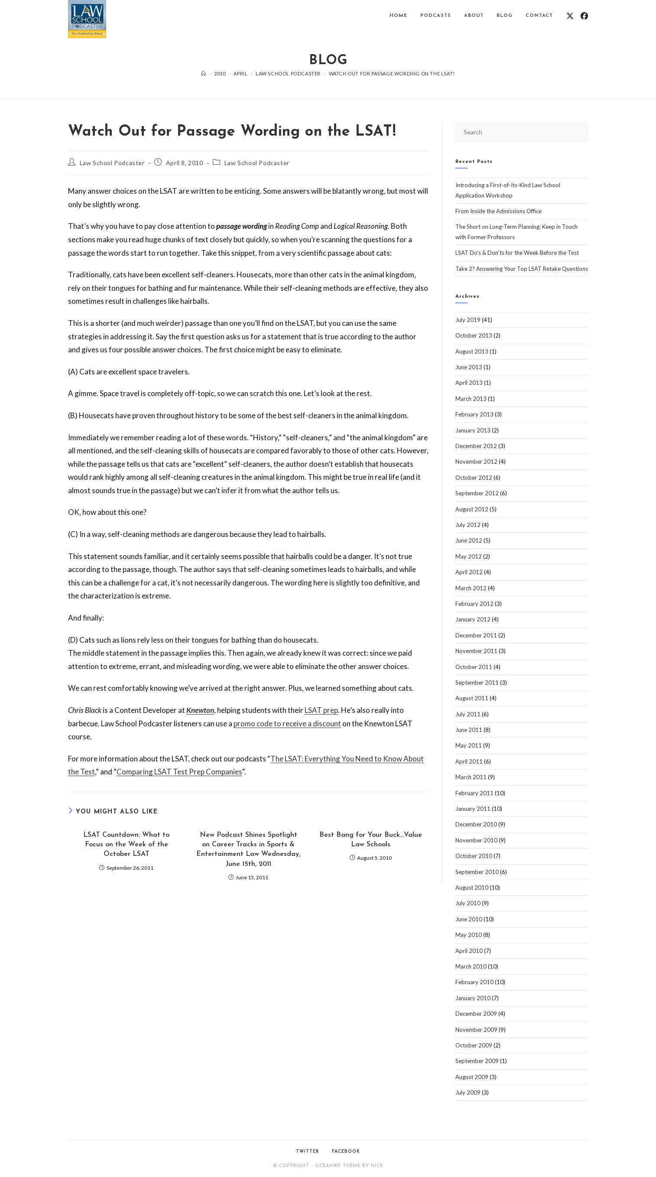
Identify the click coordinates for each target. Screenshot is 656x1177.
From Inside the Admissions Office (498, 211)
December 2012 (476, 445)
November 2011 (476, 650)
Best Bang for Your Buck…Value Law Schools (370, 840)
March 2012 (471, 588)
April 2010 (469, 950)
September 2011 (477, 682)
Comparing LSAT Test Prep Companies (179, 771)
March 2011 (471, 777)
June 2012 (468, 540)
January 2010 (472, 998)
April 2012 (469, 572)
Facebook (346, 1151)
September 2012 (477, 493)
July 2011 (468, 714)
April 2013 (469, 382)
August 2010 (471, 887)
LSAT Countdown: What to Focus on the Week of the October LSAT (126, 845)
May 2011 (468, 745)
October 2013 (473, 335)
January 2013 (472, 430)
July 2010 (468, 903)
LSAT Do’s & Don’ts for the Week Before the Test (517, 252)
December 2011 (476, 635)
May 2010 (468, 934)
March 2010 (471, 966)
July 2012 (468, 524)
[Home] (203, 73)
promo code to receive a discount (287, 723)
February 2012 (474, 603)
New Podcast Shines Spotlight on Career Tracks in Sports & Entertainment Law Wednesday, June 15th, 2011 (248, 850)
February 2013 (474, 414)
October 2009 (473, 1045)
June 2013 (468, 367)
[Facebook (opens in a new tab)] (584, 16)
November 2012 (476, 461)
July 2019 (468, 319)
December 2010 (476, 824)
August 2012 (471, 509)
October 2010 (473, 855)
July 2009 (468, 1092)
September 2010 (477, 871)
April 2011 (469, 761)
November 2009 (476, 1029)
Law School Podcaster (112, 162)
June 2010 (468, 919)
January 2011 (472, 808)
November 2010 (476, 840)
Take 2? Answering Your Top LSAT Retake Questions (521, 268)
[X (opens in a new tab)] (570, 16)
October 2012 (473, 477)
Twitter (307, 1151)
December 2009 (476, 1013)
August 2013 (471, 351)
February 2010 (474, 982)
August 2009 (471, 1076)
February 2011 (474, 793)
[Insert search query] (521, 132)
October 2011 (473, 666)
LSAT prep (321, 710)
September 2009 (477, 1060)
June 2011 (468, 729)
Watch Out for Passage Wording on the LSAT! (392, 73)
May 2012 (468, 556)
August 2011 (471, 698)
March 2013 (471, 398)
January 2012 (472, 619)
